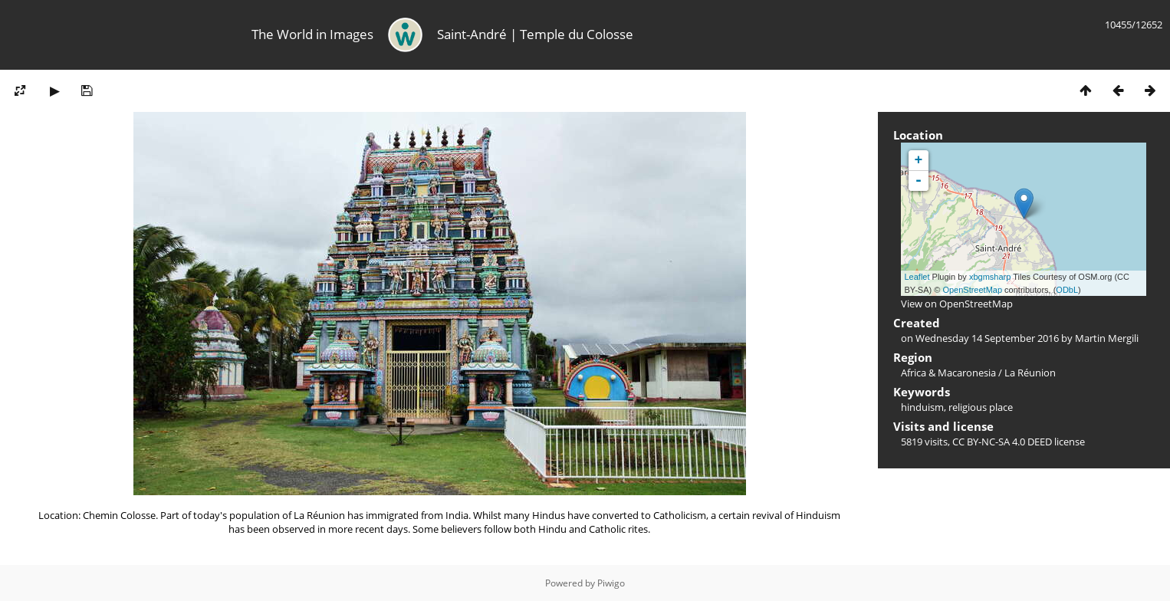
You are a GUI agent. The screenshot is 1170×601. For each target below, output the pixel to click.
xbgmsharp (990, 276)
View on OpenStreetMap (957, 303)
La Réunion (1030, 372)
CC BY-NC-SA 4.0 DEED (1002, 441)
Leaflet (917, 276)
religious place (980, 407)
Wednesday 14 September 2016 (987, 338)
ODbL (1067, 289)
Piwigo (611, 583)
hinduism (922, 407)
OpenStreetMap (972, 289)
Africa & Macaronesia (948, 372)
